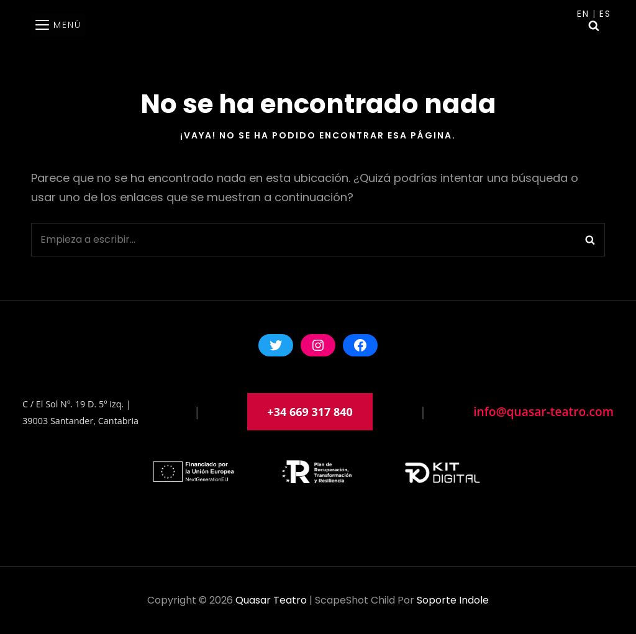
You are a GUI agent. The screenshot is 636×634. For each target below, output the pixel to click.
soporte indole (453, 600)
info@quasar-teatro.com (543, 411)
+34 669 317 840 (310, 411)
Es (605, 13)
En (583, 13)
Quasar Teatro (271, 600)
